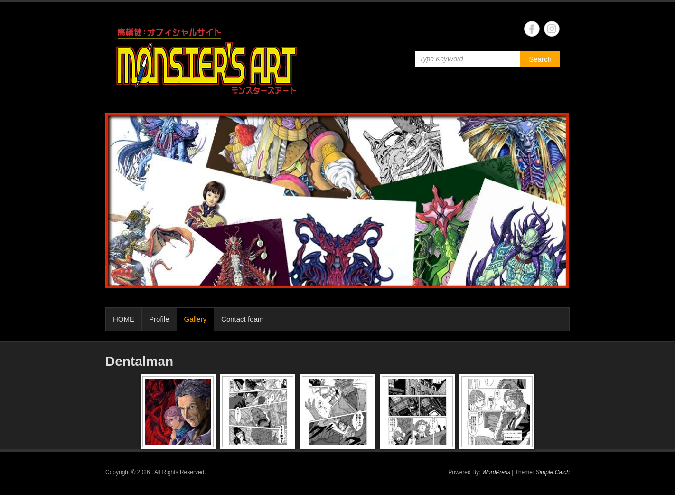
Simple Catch (553, 472)
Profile (159, 319)
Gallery (195, 319)
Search (540, 59)
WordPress (496, 472)
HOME (123, 319)
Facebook (532, 29)
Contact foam (242, 319)
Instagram (552, 29)
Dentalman (139, 361)
